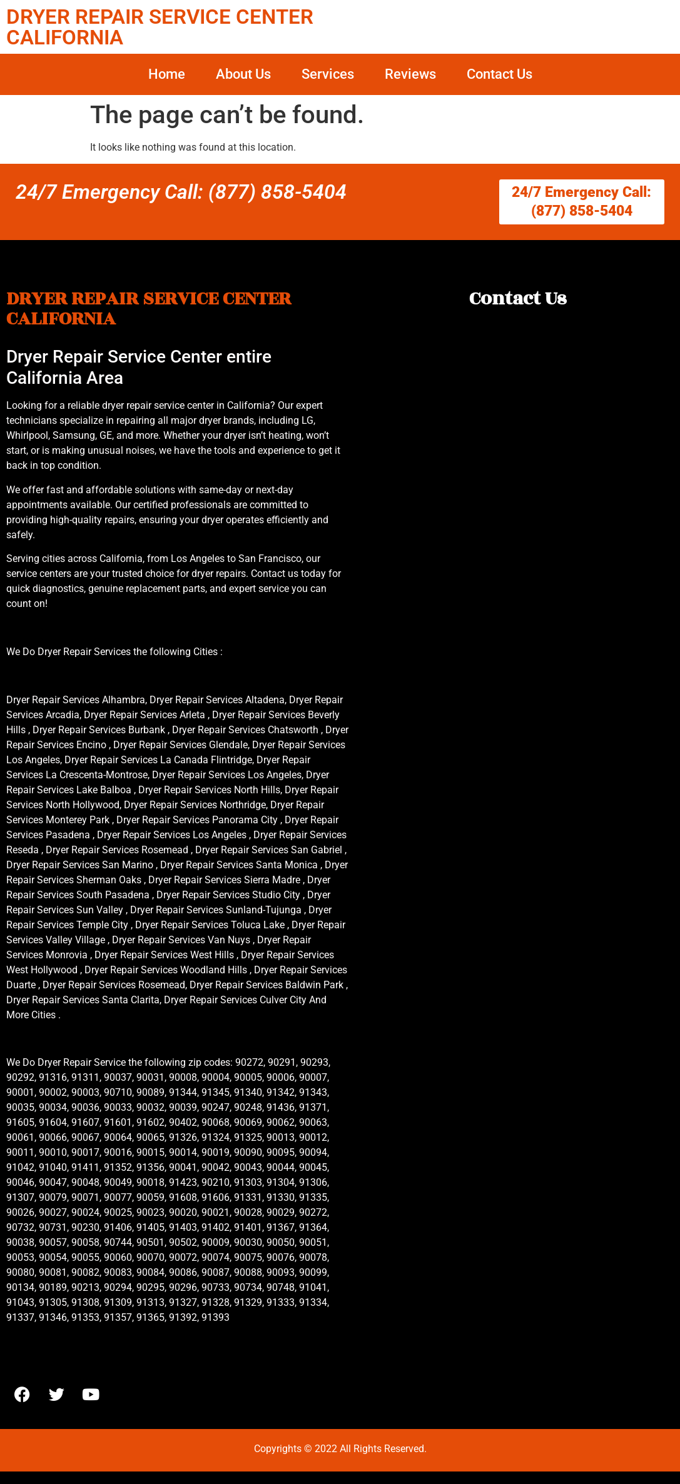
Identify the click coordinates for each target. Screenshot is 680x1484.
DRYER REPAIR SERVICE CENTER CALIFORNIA (159, 26)
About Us (243, 74)
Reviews (410, 74)
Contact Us (499, 74)
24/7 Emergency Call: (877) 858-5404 (181, 192)
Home (166, 74)
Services (328, 74)
